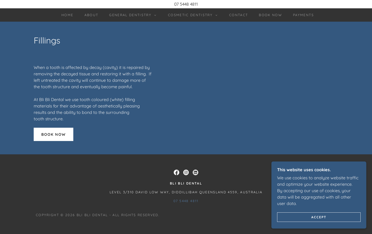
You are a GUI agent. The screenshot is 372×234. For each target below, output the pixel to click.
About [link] (91, 15)
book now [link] (270, 15)
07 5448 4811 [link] (185, 201)
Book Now (53, 134)
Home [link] (67, 15)
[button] (131, 15)
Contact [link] (238, 15)
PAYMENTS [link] (303, 15)
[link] (176, 172)
